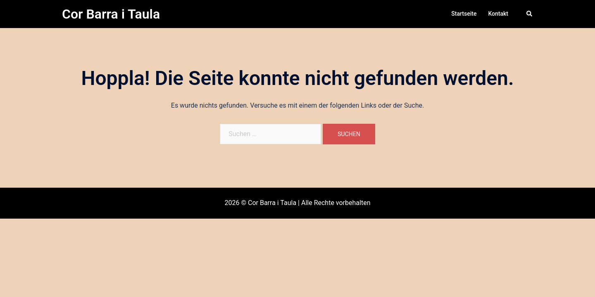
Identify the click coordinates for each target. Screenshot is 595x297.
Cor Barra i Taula (111, 14)
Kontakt (498, 13)
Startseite (463, 13)
